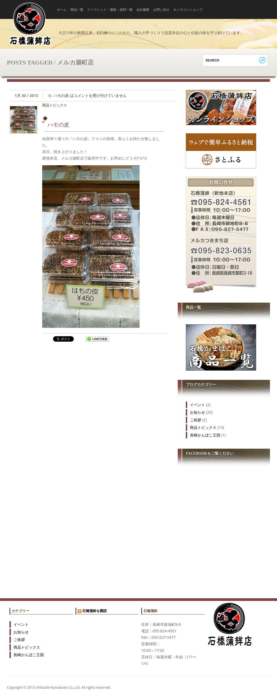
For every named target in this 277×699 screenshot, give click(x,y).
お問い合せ (161, 9)
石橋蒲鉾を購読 (94, 611)
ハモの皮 (58, 125)
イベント (197, 404)
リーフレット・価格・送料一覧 (110, 9)
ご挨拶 (195, 419)
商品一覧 (76, 9)
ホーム (62, 9)
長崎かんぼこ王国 (205, 435)
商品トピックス (54, 105)
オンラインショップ (187, 9)
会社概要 (142, 9)
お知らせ (197, 412)
